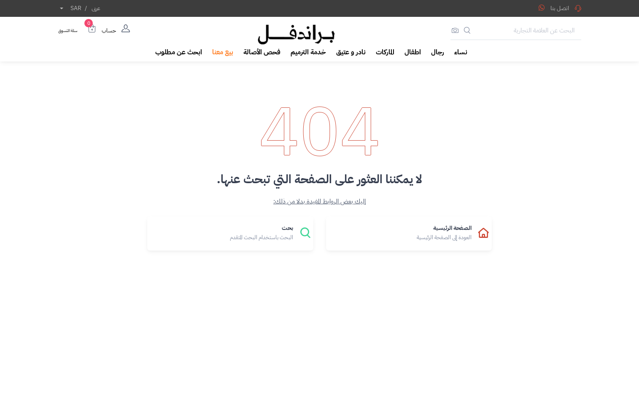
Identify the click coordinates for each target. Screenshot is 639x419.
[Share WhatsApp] (541, 7)
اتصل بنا (565, 8)
